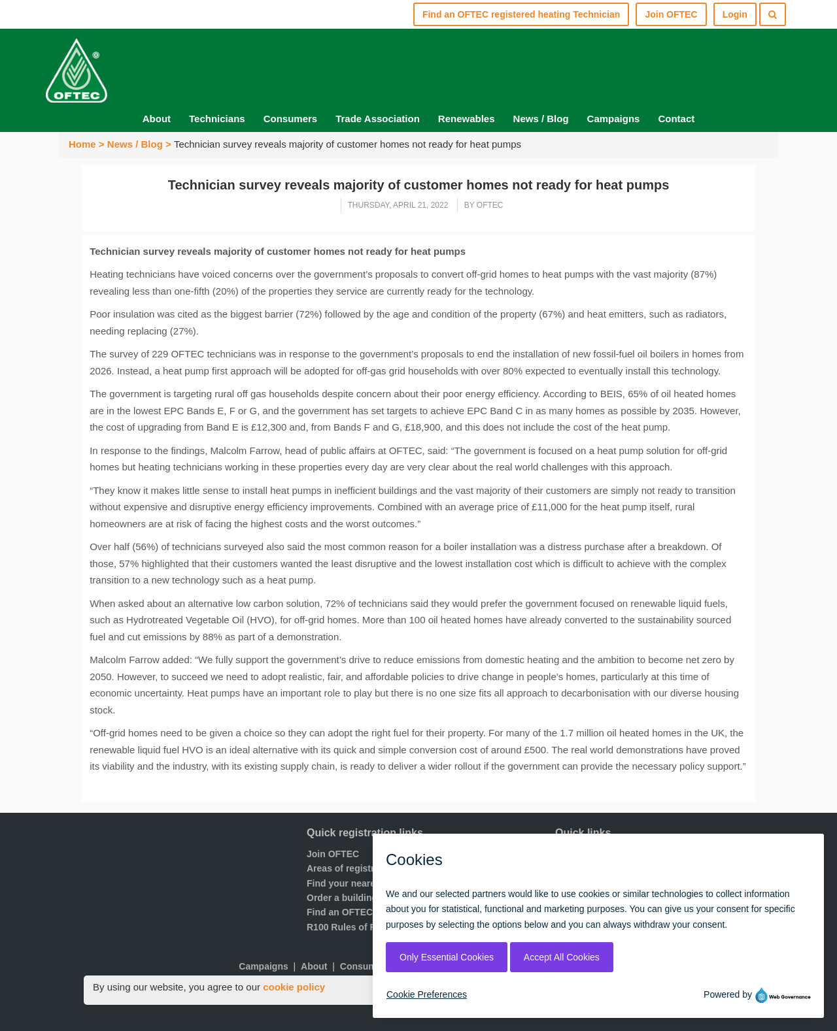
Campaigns (613, 118)
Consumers (291, 118)
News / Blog (541, 118)
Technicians (217, 118)
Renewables (466, 118)
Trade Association (377, 118)
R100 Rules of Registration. (366, 927)
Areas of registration (351, 868)
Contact (676, 118)
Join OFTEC (333, 854)
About (157, 118)
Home (82, 144)
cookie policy (294, 986)
